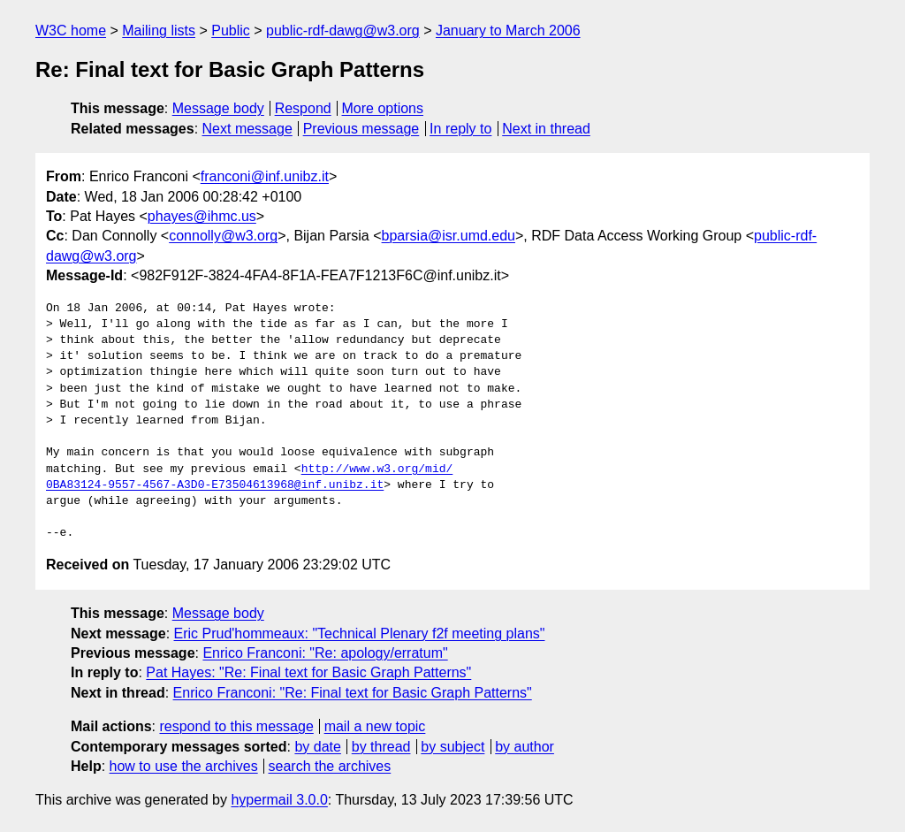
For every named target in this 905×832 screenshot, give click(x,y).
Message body (218, 108)
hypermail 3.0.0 (279, 799)
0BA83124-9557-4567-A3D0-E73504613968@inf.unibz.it (215, 485)
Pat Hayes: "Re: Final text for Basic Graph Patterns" (308, 672)
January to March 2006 (508, 30)
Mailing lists (158, 30)
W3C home (70, 30)
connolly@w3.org (223, 235)
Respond (303, 108)
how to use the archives (184, 766)
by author (524, 746)
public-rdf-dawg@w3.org (343, 30)
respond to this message (236, 726)
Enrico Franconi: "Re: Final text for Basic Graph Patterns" (352, 692)
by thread (381, 746)
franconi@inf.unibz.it (265, 176)
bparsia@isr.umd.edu (448, 235)
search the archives (330, 766)
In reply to (460, 128)
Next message (247, 128)
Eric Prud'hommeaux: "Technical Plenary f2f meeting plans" (359, 633)
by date (317, 746)
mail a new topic (375, 726)
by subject (452, 746)
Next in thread (546, 128)
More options (383, 108)
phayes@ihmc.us (202, 216)
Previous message (361, 128)
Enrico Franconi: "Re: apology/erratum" (324, 652)
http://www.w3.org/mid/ (377, 469)
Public (230, 30)
